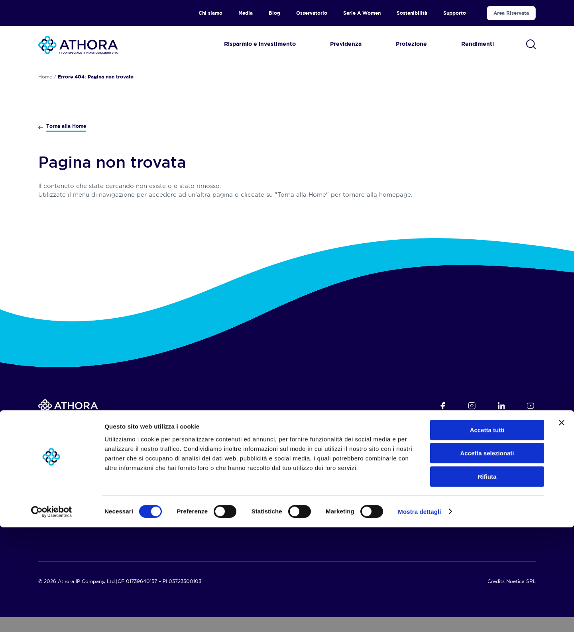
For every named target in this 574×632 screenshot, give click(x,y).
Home (45, 77)
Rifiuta (487, 581)
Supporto (454, 13)
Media (245, 13)
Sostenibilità (412, 13)
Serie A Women (362, 13)
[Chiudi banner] (561, 527)
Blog (274, 13)
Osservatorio (311, 13)
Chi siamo (210, 13)
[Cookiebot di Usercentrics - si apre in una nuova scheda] (51, 616)
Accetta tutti (487, 534)
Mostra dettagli (419, 616)
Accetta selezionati (487, 558)
